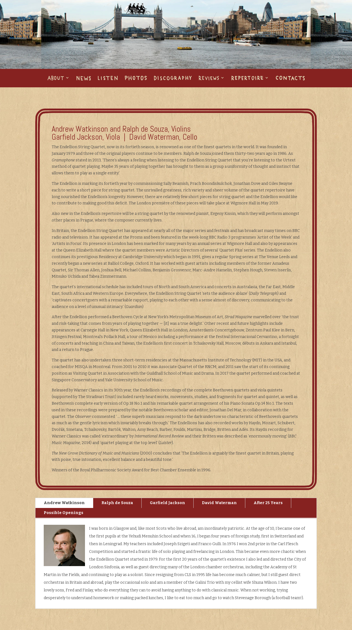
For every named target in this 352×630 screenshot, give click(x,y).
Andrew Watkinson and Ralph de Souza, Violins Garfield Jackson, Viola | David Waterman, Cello (124, 133)
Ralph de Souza (117, 503)
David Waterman (219, 503)
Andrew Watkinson (64, 503)
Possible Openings (63, 512)
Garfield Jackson (167, 503)
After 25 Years (268, 503)
